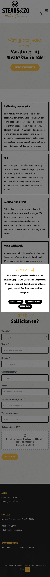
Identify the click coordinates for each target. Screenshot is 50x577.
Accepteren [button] (16, 302)
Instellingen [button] (33, 302)
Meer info (25, 306)
